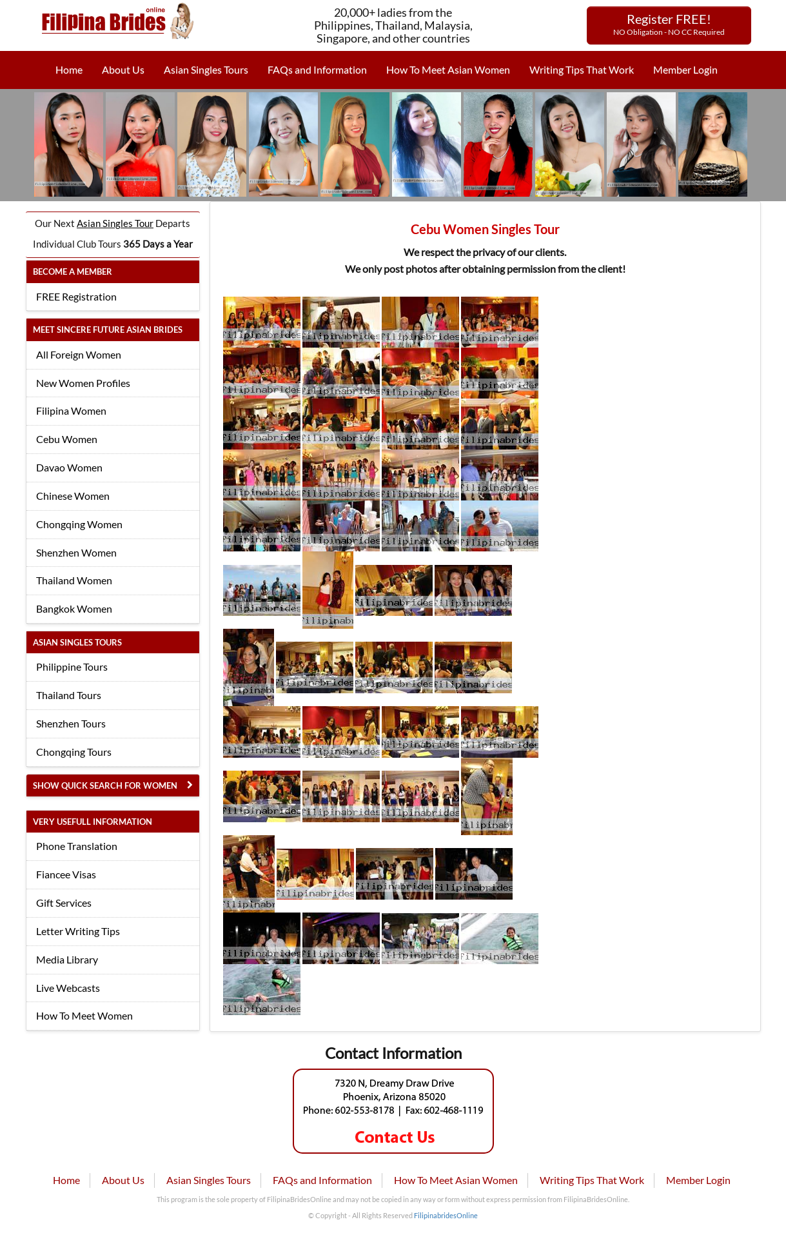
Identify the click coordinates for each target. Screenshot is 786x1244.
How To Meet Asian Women (448, 69)
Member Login (685, 69)
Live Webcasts (68, 988)
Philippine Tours (72, 666)
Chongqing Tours (74, 751)
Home (69, 69)
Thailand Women (74, 580)
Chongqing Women (79, 524)
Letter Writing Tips (78, 931)
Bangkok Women (74, 608)
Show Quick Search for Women (105, 785)
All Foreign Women (78, 354)
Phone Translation (76, 846)
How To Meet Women (84, 1015)
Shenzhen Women (76, 552)
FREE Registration (76, 296)
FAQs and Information (317, 69)
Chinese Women (73, 495)
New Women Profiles (83, 383)
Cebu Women (66, 439)
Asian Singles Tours (206, 69)
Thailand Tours (68, 695)
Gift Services (64, 902)
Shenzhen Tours (71, 723)
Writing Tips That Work (581, 69)
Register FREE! (669, 24)
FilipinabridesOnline (446, 1215)
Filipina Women (71, 410)
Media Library (67, 959)
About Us (123, 69)
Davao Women (69, 467)
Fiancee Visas (66, 874)
